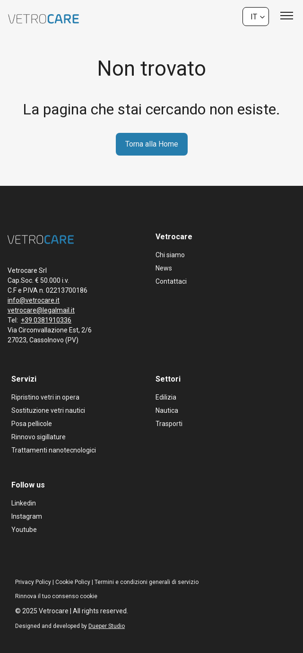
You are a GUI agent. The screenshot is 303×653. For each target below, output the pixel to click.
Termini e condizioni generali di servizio (147, 582)
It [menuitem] (254, 16)
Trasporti (169, 423)
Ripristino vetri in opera (45, 397)
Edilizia (166, 397)
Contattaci (171, 281)
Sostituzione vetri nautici (48, 410)
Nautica (167, 410)
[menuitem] (255, 16)
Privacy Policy (33, 582)
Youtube (24, 529)
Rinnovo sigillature (38, 437)
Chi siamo (170, 255)
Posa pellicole (31, 423)
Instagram (26, 516)
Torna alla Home (151, 143)
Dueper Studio (106, 626)
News (164, 268)
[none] (255, 16)
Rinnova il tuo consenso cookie (56, 596)
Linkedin (23, 503)
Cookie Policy (72, 582)
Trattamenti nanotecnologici (53, 450)
